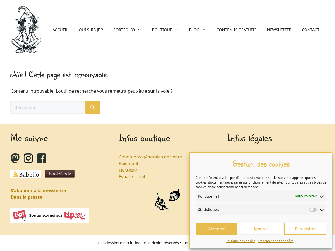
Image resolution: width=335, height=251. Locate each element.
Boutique (168, 29)
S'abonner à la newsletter (38, 190)
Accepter (216, 228)
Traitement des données (275, 241)
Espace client (132, 177)
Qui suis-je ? (91, 29)
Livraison (128, 170)
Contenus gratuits (236, 29)
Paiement (128, 163)
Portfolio (130, 29)
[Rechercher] (92, 107)
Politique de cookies (240, 241)
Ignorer (261, 228)
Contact (310, 29)
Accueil (60, 29)
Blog (200, 29)
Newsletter (279, 29)
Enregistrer (305, 228)
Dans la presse (26, 197)
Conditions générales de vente (150, 157)
